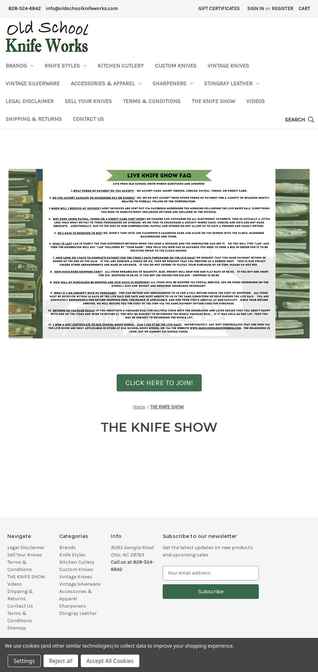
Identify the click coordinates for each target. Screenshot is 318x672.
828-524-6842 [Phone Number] (24, 8)
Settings (24, 661)
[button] (159, 382)
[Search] (299, 120)
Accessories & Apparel (106, 83)
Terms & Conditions (151, 101)
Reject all (60, 661)
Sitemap (16, 628)
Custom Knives (175, 65)
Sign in (255, 8)
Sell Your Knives (88, 101)
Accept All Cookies (110, 661)
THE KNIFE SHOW (213, 101)
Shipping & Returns (34, 119)
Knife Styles (65, 65)
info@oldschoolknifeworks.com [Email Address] (82, 8)
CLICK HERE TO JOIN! (159, 382)
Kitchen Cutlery (121, 65)
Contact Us (88, 119)
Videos (255, 101)
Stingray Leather (231, 83)
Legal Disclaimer (30, 101)
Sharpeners (173, 83)
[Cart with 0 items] (304, 8)
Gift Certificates (219, 8)
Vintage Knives (228, 65)
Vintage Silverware (33, 83)
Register (282, 8)
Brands (19, 65)
